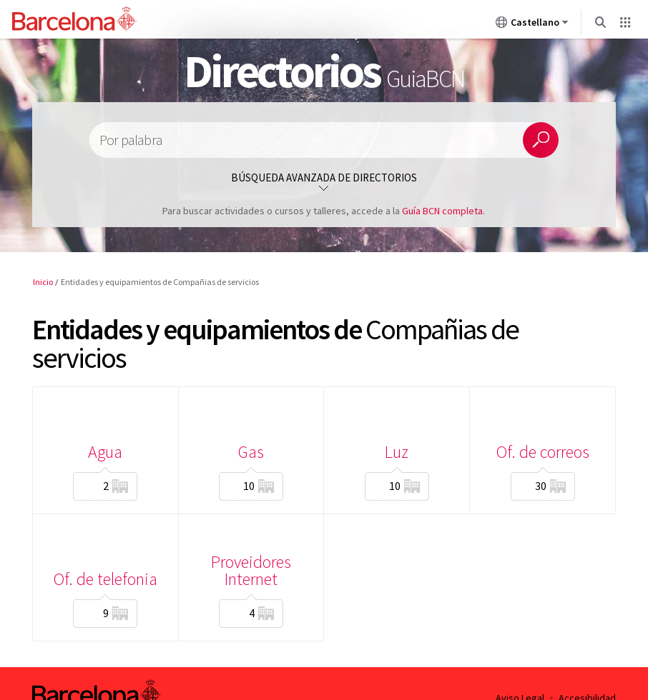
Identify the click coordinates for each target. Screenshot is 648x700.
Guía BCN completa (442, 210)
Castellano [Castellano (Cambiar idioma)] (532, 25)
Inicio (43, 281)
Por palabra (130, 140)
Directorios (324, 70)
